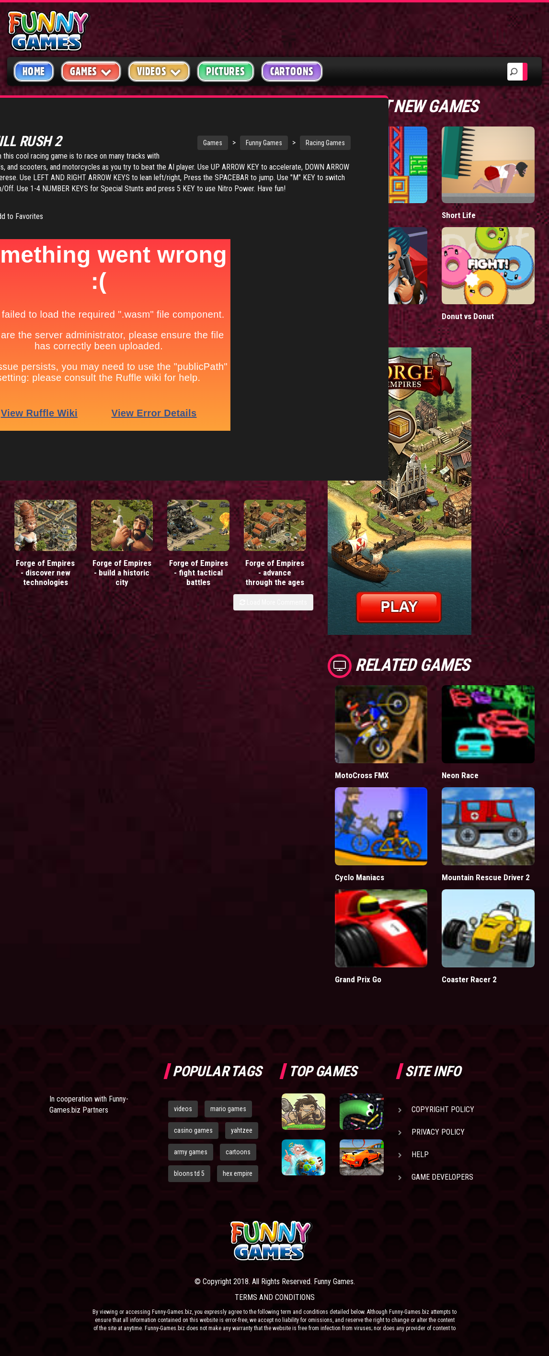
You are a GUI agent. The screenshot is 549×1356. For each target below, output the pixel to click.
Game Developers (442, 1177)
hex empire (237, 1173)
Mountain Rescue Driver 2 (486, 877)
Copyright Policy (443, 1109)
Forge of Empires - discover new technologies (45, 554)
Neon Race (460, 775)
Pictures (225, 71)
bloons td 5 (189, 1173)
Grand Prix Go (358, 979)
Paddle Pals (355, 215)
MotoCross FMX (362, 775)
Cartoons (292, 71)
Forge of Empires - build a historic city (121, 554)
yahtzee (241, 1130)
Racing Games (264, 129)
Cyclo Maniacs (359, 877)
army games (190, 1152)
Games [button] (91, 71)
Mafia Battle (355, 316)
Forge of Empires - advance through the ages (274, 554)
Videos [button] (159, 71)
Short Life (459, 215)
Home (34, 71)
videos (183, 1109)
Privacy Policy (438, 1132)
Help (420, 1154)
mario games (228, 1109)
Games (151, 129)
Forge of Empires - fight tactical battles (198, 554)
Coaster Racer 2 (469, 979)
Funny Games (202, 129)
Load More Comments (273, 584)
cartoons (238, 1152)
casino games (193, 1130)
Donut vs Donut (468, 316)
